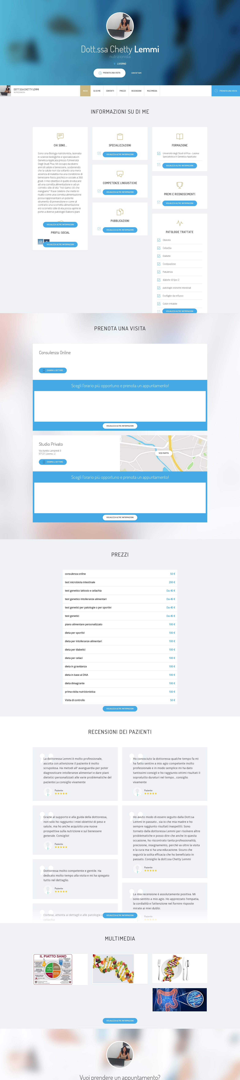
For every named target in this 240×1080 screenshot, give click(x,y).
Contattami (136, 73)
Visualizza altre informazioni (60, 224)
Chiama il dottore (53, 370)
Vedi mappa (164, 453)
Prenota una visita (226, 90)
